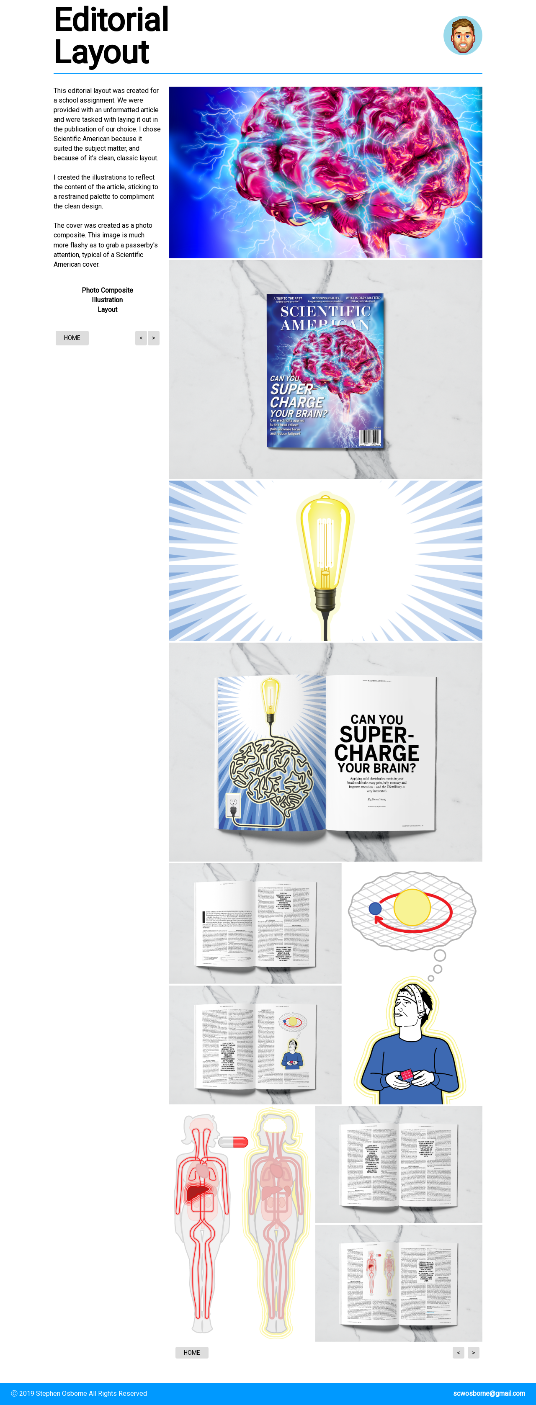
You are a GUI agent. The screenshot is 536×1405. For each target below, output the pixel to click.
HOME (72, 338)
